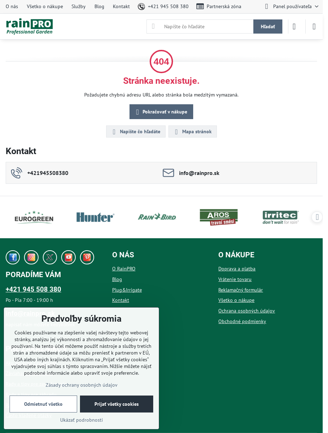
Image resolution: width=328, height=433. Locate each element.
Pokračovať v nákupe (160, 112)
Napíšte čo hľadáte (135, 131)
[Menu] (314, 26)
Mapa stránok (192, 131)
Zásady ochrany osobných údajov (81, 385)
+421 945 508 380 (33, 289)
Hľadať (268, 26)
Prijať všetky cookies (116, 404)
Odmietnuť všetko (43, 404)
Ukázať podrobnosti (81, 420)
